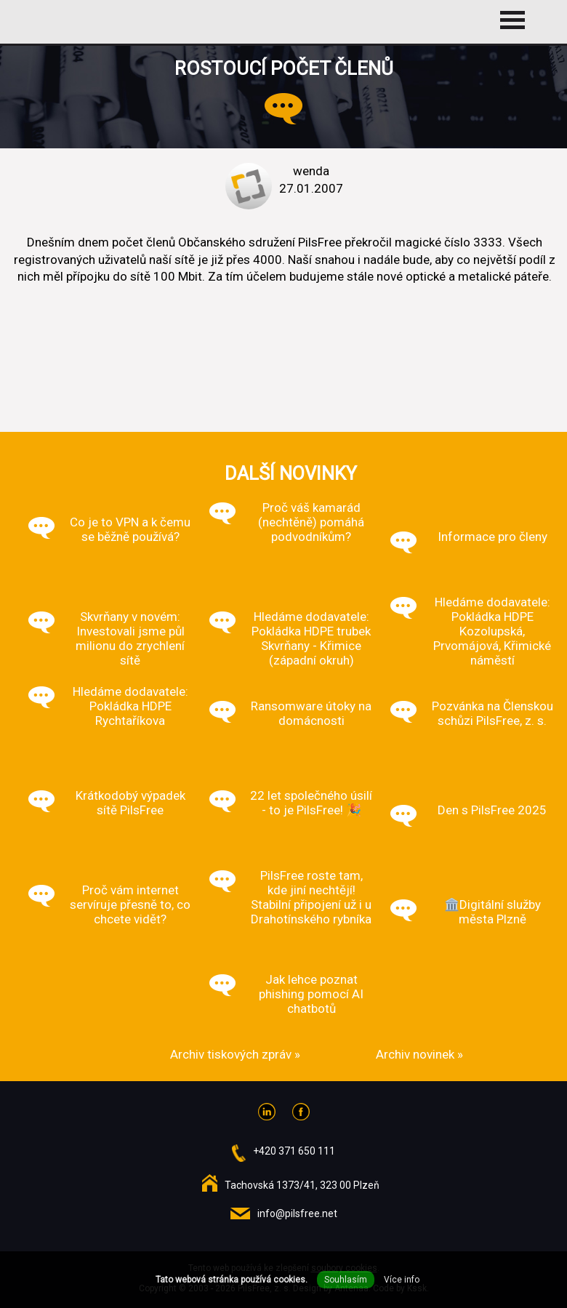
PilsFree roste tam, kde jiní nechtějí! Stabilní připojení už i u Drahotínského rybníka (311, 897)
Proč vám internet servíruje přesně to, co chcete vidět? (130, 904)
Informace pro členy (492, 536)
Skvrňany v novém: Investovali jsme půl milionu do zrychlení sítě (130, 638)
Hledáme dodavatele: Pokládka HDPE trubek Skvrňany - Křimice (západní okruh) (311, 638)
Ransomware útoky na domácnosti (311, 713)
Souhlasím (345, 1280)
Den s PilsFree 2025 (492, 810)
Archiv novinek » (419, 1054)
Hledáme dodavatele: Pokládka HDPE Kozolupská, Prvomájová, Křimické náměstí (492, 631)
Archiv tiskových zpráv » (235, 1054)
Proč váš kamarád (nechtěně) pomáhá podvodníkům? (311, 522)
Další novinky (291, 473)
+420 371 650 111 (294, 1151)
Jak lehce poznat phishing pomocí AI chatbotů (311, 994)
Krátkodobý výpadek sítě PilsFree (130, 802)
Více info (401, 1280)
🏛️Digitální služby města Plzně (492, 911)
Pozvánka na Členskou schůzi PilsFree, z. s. (492, 713)
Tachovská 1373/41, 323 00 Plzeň (302, 1185)
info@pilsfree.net (297, 1213)
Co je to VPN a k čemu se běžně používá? (130, 529)
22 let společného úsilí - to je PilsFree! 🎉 (311, 802)
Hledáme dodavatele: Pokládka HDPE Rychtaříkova (130, 706)
